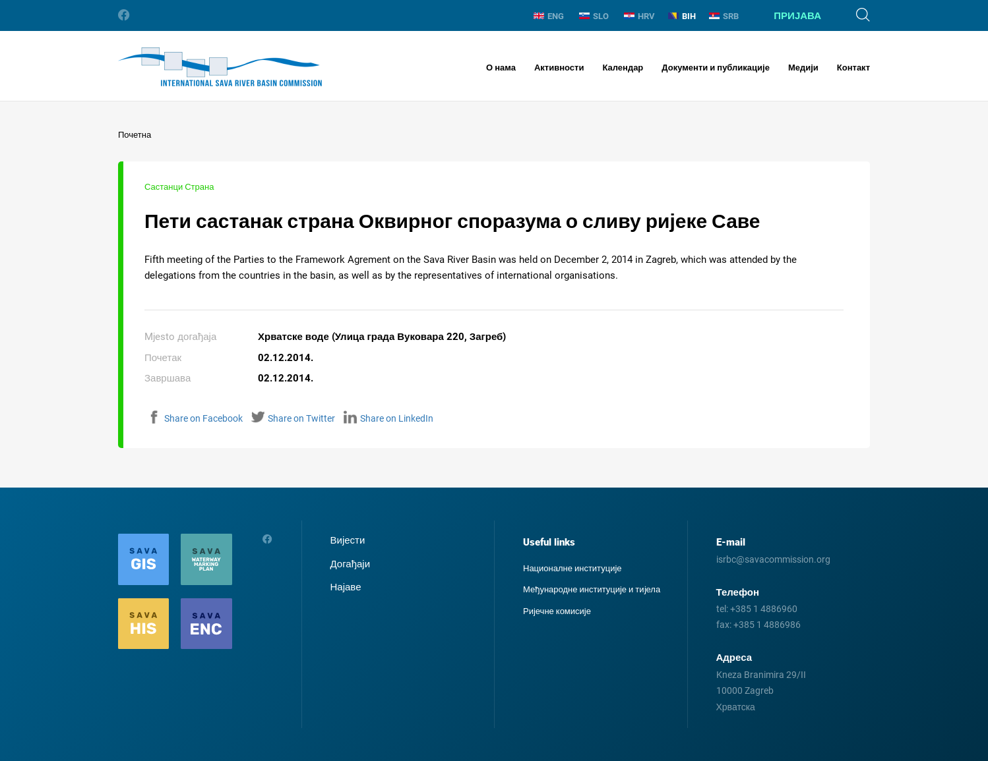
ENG (549, 16)
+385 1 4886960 (763, 609)
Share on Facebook (195, 418)
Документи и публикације (716, 67)
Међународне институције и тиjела (591, 589)
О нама (501, 67)
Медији (803, 67)
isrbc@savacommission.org (773, 559)
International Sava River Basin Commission (220, 66)
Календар (622, 67)
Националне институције (572, 568)
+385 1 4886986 (767, 624)
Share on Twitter (293, 418)
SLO (594, 16)
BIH (682, 16)
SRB (724, 16)
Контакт (853, 67)
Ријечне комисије (557, 611)
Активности (559, 67)
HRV (639, 16)
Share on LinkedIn (388, 418)
